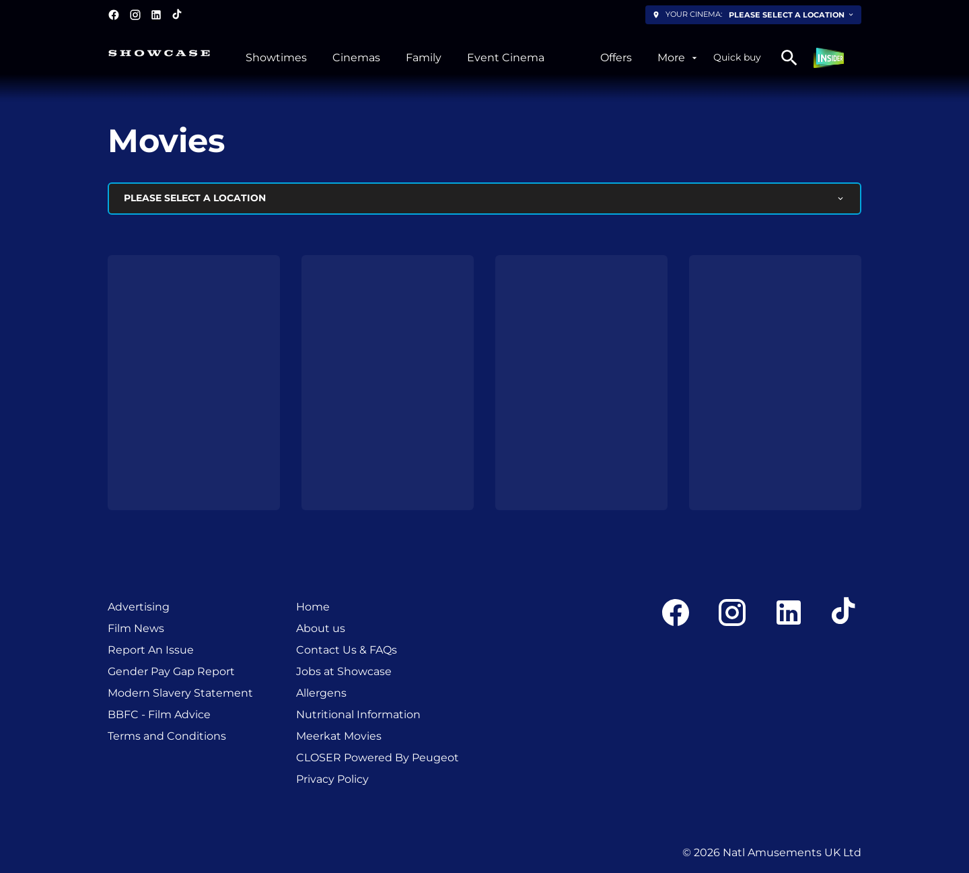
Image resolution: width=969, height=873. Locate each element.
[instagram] (135, 15)
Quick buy (737, 57)
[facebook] (114, 15)
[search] (789, 58)
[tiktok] (178, 15)
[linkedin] (156, 15)
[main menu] (473, 58)
